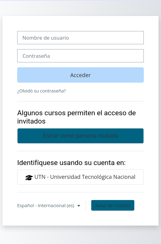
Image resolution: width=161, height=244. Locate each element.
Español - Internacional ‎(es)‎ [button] (46, 205)
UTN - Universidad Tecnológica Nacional (80, 177)
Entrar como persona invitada (80, 135)
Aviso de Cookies (112, 205)
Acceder (80, 75)
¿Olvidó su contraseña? (41, 91)
